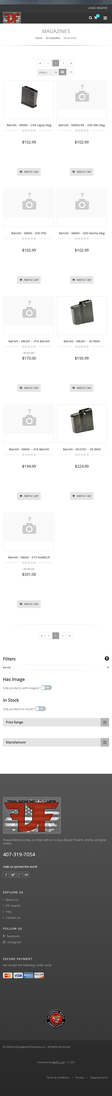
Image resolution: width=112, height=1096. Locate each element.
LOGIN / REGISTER (97, 8)
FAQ (7, 911)
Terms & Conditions (58, 1077)
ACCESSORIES (53, 38)
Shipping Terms (99, 1077)
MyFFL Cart (58, 1062)
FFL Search (11, 905)
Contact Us (12, 917)
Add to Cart (29, 171)
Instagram (12, 942)
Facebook (11, 936)
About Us (10, 899)
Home (38, 38)
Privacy (79, 1077)
